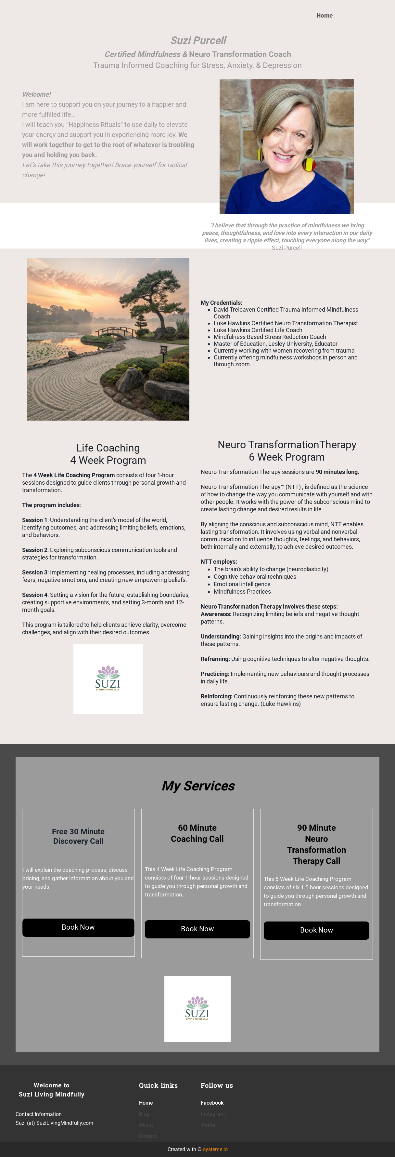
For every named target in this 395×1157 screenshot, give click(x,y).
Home (324, 15)
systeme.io (215, 1149)
